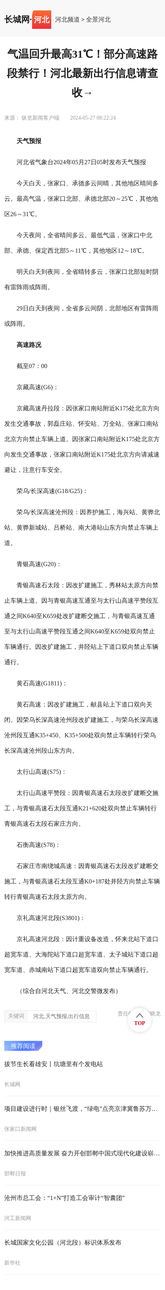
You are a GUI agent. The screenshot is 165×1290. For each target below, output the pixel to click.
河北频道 (67, 20)
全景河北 (98, 20)
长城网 (17, 20)
